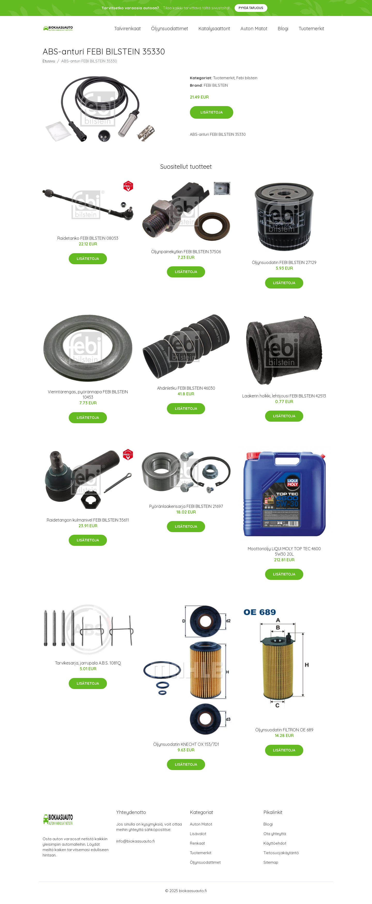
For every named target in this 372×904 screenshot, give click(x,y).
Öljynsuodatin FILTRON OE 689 (284, 734)
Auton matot (254, 31)
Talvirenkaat (127, 31)
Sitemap (271, 866)
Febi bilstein (246, 82)
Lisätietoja (211, 117)
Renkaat (197, 847)
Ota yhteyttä (275, 838)
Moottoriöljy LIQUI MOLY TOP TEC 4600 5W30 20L (284, 555)
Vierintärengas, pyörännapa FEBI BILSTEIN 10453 (88, 399)
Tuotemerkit (311, 31)
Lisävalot (198, 838)
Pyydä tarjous (251, 8)
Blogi (283, 31)
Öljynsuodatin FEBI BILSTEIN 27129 (284, 266)
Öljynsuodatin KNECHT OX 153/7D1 (186, 748)
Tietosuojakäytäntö (281, 857)
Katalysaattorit (214, 31)
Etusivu (49, 65)
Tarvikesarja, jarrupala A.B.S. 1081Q (88, 667)
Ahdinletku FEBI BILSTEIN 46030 (186, 392)
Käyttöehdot (275, 847)
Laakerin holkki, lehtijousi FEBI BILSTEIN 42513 (284, 400)
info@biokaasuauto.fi (135, 845)
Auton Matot (201, 828)
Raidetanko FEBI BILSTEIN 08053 (87, 242)
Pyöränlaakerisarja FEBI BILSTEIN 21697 (186, 510)
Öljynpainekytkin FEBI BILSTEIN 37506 (186, 256)
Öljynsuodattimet (169, 31)
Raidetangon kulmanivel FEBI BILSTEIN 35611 (88, 524)
